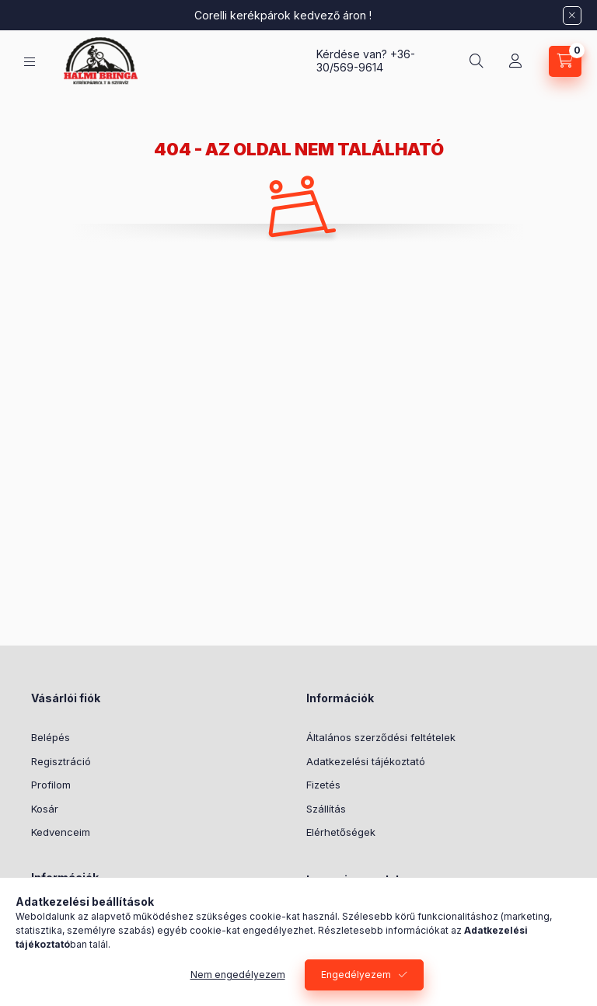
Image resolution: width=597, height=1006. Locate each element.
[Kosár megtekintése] (565, 61)
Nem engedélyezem (237, 974)
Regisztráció (61, 761)
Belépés (50, 737)
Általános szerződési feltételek (381, 737)
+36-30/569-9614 (365, 60)
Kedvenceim (60, 832)
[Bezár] (572, 15)
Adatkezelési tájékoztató (365, 761)
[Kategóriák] (30, 61)
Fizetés (323, 784)
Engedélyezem (356, 974)
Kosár (44, 808)
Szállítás (326, 808)
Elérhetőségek (340, 832)
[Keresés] (476, 61)
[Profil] (515, 61)
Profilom (51, 784)
